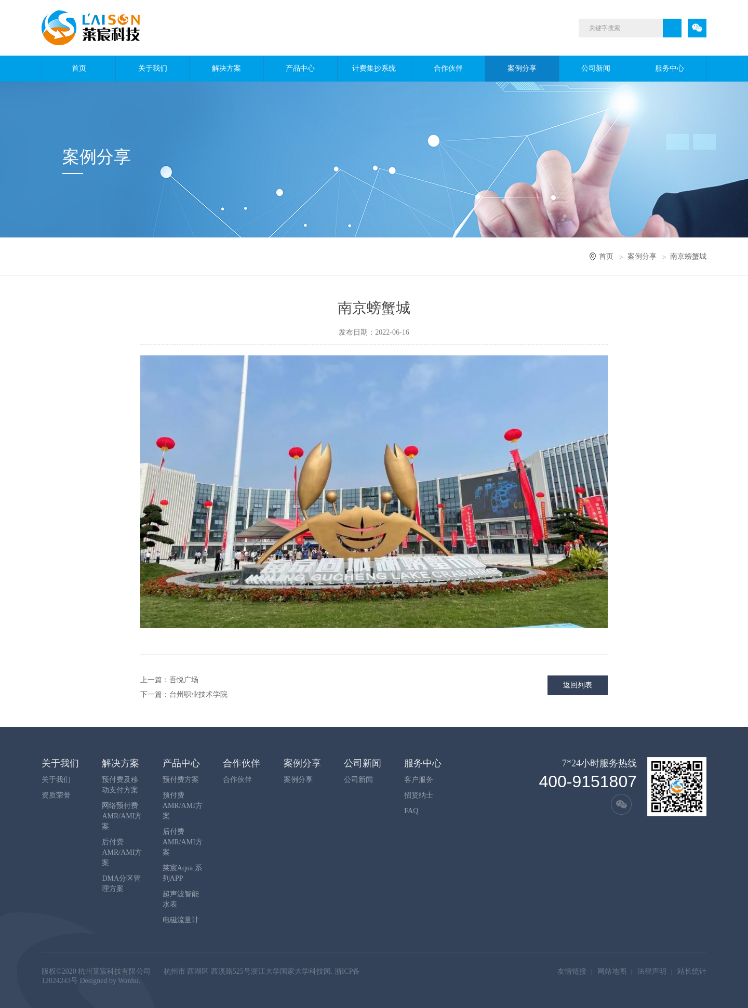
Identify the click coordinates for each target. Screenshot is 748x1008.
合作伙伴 (448, 68)
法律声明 (651, 971)
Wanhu (128, 981)
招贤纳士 (418, 795)
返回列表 (577, 685)
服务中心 (669, 68)
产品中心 (300, 68)
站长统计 (691, 971)
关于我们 (152, 68)
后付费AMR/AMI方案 (122, 852)
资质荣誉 (56, 795)
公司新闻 (595, 68)
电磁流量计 (181, 920)
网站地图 (611, 971)
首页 (79, 68)
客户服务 (418, 780)
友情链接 (571, 971)
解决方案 (226, 68)
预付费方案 (181, 780)
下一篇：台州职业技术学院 (184, 694)
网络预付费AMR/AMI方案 (122, 816)
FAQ (411, 811)
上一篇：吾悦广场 (169, 680)
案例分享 (522, 68)
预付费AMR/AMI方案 (183, 805)
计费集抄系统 (374, 68)
